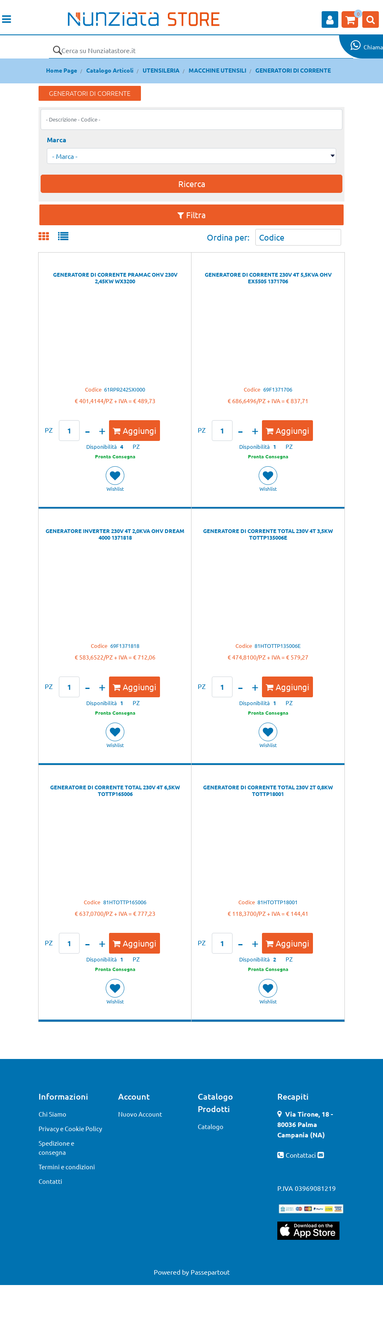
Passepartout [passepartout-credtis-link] (210, 1272)
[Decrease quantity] (87, 430)
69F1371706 (277, 389)
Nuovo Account (140, 1114)
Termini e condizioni (67, 1167)
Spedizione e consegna (56, 1147)
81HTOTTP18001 (277, 901)
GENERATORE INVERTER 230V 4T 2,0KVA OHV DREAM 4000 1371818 (115, 534)
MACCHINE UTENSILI (217, 70)
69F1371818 (124, 645)
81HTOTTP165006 (124, 901)
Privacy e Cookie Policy (70, 1128)
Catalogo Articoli (109, 70)
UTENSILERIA (161, 70)
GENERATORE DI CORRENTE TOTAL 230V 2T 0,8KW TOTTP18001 (268, 791)
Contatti (50, 1181)
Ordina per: (228, 237)
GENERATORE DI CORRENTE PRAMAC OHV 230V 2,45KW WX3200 (115, 278)
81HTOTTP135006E (278, 645)
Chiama (373, 47)
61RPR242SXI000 (124, 389)
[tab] (48, 237)
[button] (57, 50)
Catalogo (210, 1126)
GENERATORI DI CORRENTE (293, 70)
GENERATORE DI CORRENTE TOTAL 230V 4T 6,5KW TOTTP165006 (115, 791)
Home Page (61, 70)
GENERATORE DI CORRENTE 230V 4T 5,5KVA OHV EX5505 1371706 (268, 278)
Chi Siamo (52, 1114)
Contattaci (301, 1155)
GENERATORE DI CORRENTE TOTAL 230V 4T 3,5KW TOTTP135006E (268, 534)
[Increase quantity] (102, 430)
